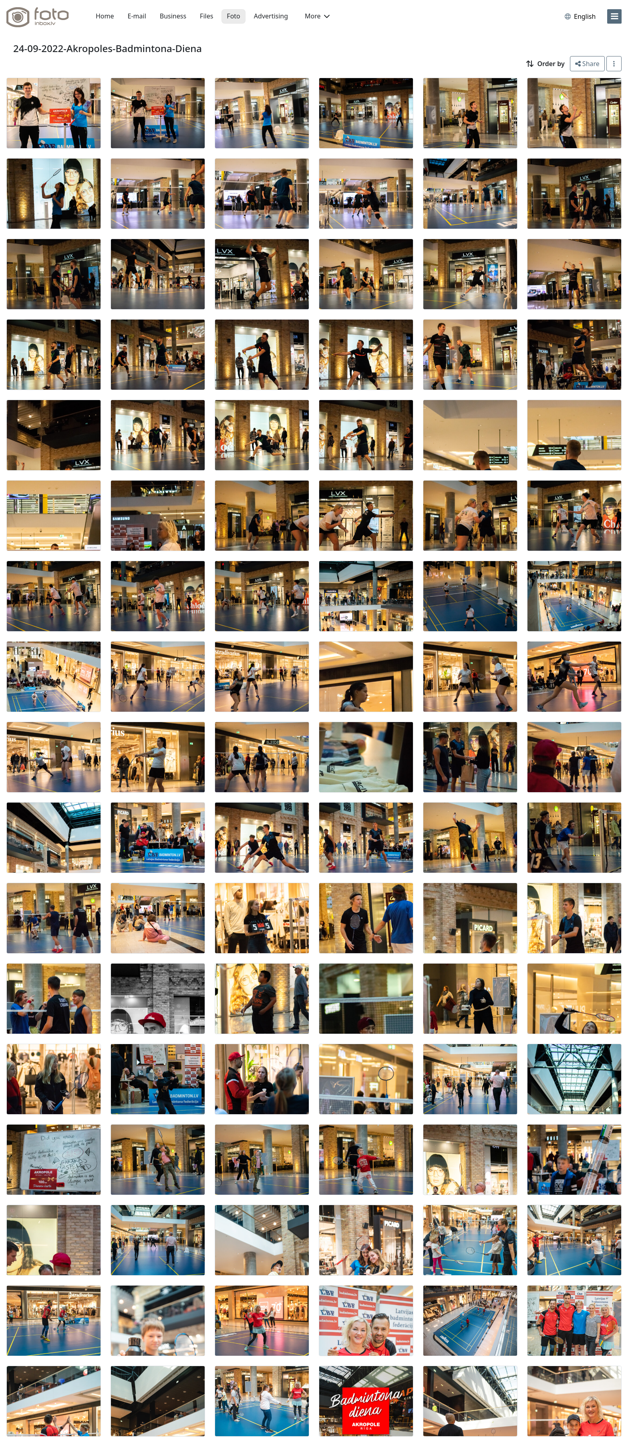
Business (173, 16)
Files (206, 16)
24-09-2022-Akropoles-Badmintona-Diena (107, 48)
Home (105, 16)
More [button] (317, 16)
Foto (233, 16)
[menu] (614, 16)
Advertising (271, 16)
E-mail (137, 16)
